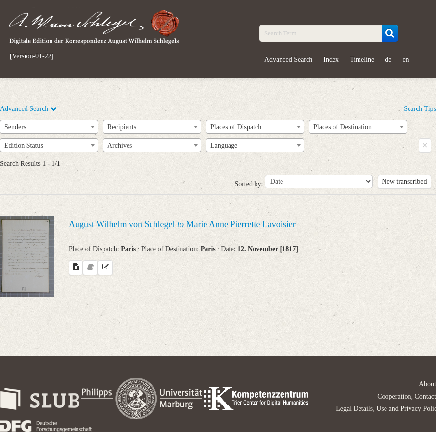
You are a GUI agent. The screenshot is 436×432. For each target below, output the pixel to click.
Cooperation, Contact (406, 396)
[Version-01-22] (31, 56)
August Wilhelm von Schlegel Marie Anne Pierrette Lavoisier (182, 224)
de (388, 59)
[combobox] (49, 127)
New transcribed (404, 181)
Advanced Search (288, 59)
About (427, 384)
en (405, 59)
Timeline (362, 59)
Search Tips (420, 108)
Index (331, 59)
